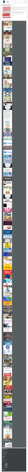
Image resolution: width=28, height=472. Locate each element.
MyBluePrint (4, 459)
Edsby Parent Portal (5, 460)
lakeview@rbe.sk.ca (6, 452)
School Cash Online (5, 461)
